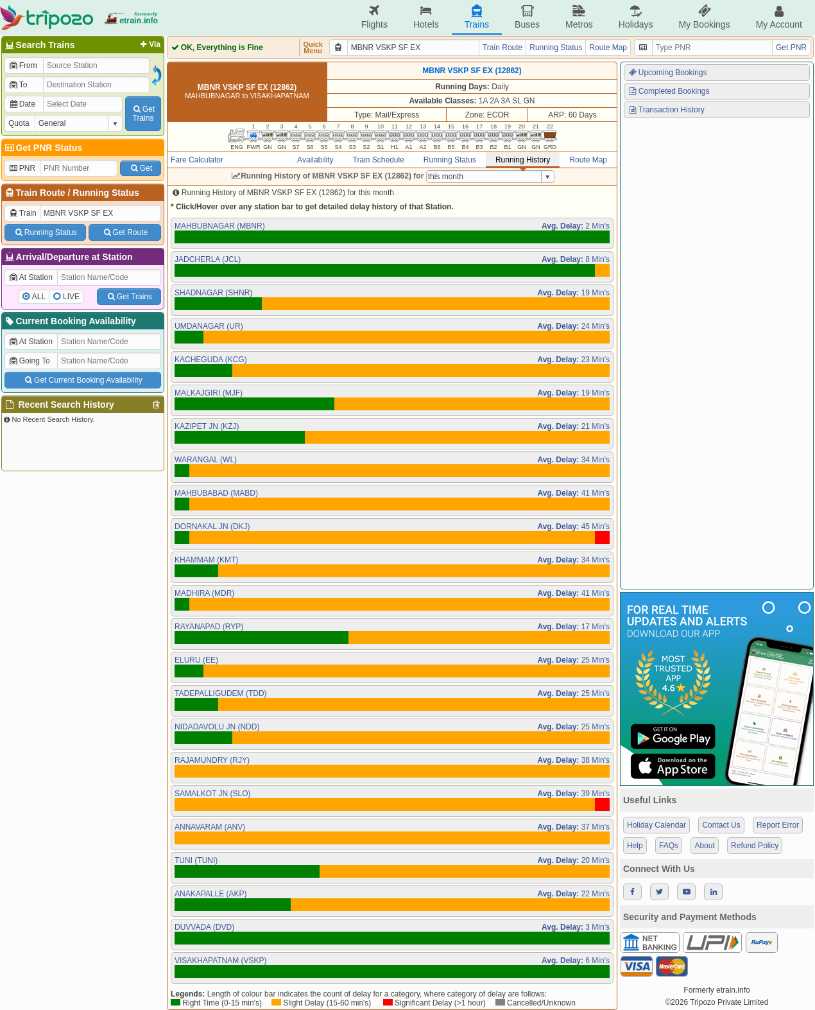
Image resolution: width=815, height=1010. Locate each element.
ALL (39, 296)
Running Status (106, 192)
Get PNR (791, 47)
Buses (527, 17)
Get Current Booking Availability (82, 380)
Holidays (636, 17)
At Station (30, 277)
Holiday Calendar (656, 825)
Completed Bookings (669, 91)
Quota (19, 123)
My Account (779, 17)
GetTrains (143, 114)
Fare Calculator (197, 159)
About (704, 845)
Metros (579, 17)
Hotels (426, 17)
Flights (374, 17)
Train (22, 213)
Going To (29, 360)
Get (140, 168)
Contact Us (721, 825)
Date (21, 104)
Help (635, 845)
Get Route (125, 232)
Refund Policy (754, 845)
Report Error (778, 825)
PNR (21, 168)
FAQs (668, 845)
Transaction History (666, 109)
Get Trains (129, 296)
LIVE (71, 296)
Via (149, 44)
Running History (522, 159)
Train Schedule (378, 159)
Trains (477, 17)
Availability (315, 159)
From (22, 65)
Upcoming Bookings (667, 72)
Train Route (40, 192)
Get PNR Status (42, 148)
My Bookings (704, 17)
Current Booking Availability (69, 321)
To (17, 84)
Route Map (608, 47)
